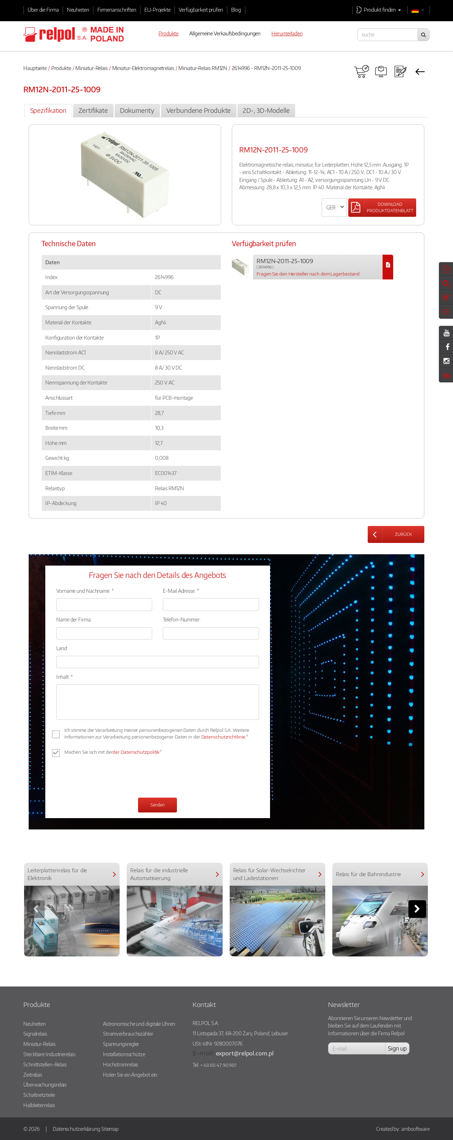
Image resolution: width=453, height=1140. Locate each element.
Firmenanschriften (116, 9)
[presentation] (110, 778)
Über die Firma (43, 9)
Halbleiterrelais (39, 1105)
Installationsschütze (124, 1054)
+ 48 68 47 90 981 (218, 1065)
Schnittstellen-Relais (45, 1064)
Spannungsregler (121, 1044)
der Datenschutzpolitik (136, 752)
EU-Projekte (157, 9)
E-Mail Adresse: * (181, 591)
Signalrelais (35, 1033)
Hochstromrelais (120, 1064)
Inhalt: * (64, 676)
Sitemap (110, 1128)
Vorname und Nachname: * (85, 591)
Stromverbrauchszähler (128, 1033)
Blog (236, 9)
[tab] (48, 110)
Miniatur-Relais (91, 68)
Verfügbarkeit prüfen (201, 9)
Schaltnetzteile (39, 1095)
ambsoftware (415, 1128)
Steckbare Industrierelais (49, 1054)
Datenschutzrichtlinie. (223, 737)
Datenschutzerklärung (76, 1128)
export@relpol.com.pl (245, 1053)
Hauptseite (35, 68)
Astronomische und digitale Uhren (139, 1023)
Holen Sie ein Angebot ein (130, 1074)
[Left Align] (382, 207)
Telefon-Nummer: (182, 619)
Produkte (61, 68)
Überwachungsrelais (45, 1084)
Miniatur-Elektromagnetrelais (143, 68)
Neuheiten (78, 9)
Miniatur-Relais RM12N (202, 68)
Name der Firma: (74, 619)
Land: (62, 648)
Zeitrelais (32, 1074)
